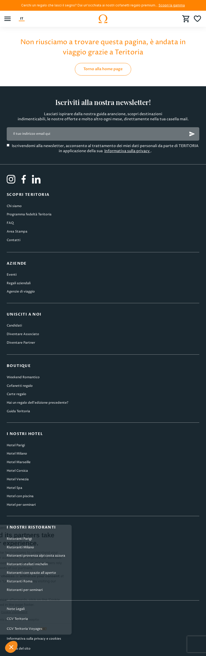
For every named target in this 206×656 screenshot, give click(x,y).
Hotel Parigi (16, 445)
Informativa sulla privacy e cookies (34, 638)
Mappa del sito (19, 648)
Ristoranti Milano (20, 547)
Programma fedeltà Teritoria (29, 214)
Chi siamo (14, 206)
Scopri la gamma (172, 5)
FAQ (10, 223)
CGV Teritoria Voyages (24, 629)
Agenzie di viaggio (21, 291)
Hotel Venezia (18, 479)
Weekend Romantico (23, 377)
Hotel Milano (17, 453)
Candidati (14, 325)
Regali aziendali (19, 283)
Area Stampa (17, 231)
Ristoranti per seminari (25, 590)
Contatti (13, 240)
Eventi (12, 274)
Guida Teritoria (18, 411)
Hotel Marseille (19, 462)
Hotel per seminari (21, 505)
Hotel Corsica (17, 470)
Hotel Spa (14, 488)
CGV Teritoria (17, 619)
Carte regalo (16, 394)
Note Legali (16, 609)
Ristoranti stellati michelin (27, 564)
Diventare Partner (21, 342)
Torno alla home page (103, 69)
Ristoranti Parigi (19, 539)
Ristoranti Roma (19, 581)
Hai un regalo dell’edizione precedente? (37, 402)
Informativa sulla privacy (127, 150)
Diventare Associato (23, 334)
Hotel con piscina (20, 496)
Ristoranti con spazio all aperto (31, 573)
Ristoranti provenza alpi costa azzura (36, 555)
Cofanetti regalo (20, 386)
